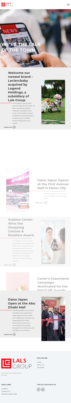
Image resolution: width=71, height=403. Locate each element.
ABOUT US (40, 365)
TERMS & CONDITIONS (9, 394)
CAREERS (4, 389)
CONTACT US (5, 391)
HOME (39, 362)
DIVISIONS (40, 367)
